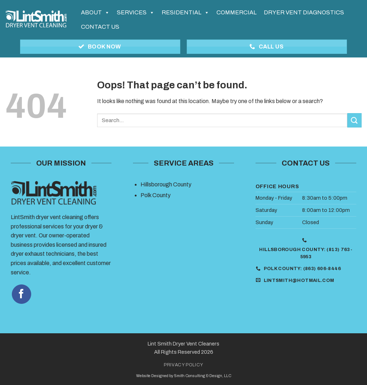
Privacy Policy (183, 364)
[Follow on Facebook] (21, 294)
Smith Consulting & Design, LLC (202, 376)
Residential (185, 12)
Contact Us (100, 27)
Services (135, 12)
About (95, 12)
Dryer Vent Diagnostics (304, 12)
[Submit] (354, 120)
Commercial (236, 12)
